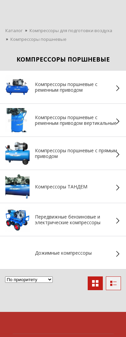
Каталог (14, 30)
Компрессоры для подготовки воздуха (71, 30)
